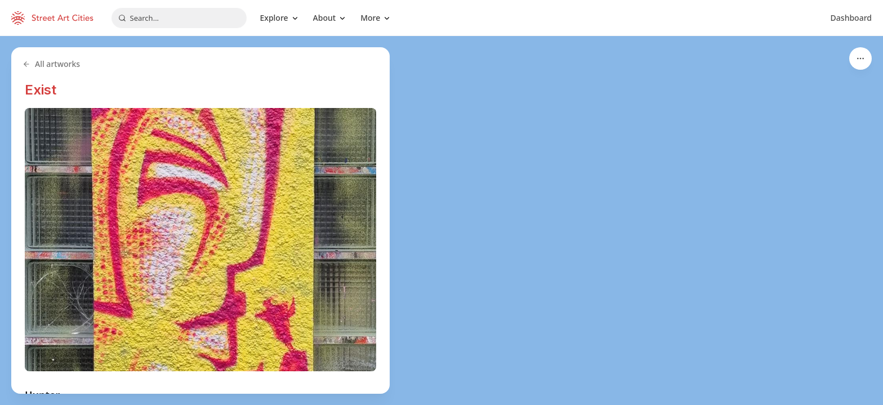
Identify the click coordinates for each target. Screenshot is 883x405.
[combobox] (179, 18)
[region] (441, 220)
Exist (40, 90)
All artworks (51, 63)
